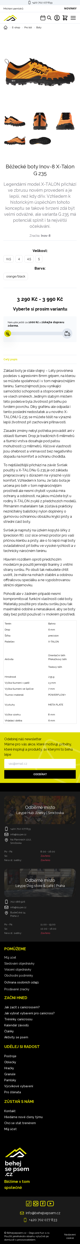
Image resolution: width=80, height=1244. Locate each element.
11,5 (8, 259)
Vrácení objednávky (17, 969)
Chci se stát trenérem (20, 1123)
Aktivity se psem (16, 1037)
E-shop (16, 27)
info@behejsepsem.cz (43, 1213)
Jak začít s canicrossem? (22, 1007)
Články (9, 1031)
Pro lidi (28, 27)
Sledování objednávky (19, 963)
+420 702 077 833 (42, 2)
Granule (10, 1074)
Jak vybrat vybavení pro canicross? (29, 1013)
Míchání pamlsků (13, 8)
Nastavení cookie (70, 1236)
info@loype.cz (18, 834)
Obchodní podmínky (18, 975)
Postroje (10, 1056)
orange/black (15, 276)
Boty (39, 27)
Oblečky (10, 1062)
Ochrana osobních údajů (21, 982)
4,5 (29, 259)
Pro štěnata (12, 1092)
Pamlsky (10, 1080)
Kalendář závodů (16, 1025)
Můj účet (10, 957)
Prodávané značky (16, 989)
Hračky (9, 1068)
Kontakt (10, 1111)
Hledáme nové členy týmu (23, 1117)
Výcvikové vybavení (18, 1086)
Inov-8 (46, 235)
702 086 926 (17, 901)
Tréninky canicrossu (18, 1019)
